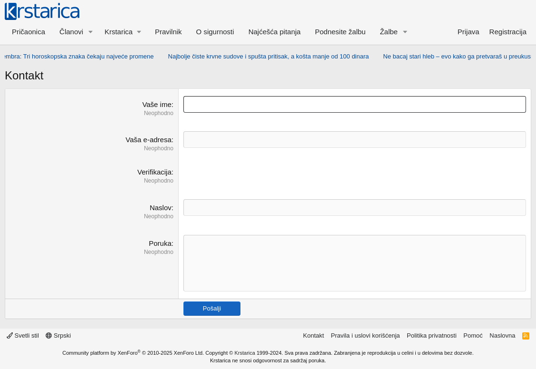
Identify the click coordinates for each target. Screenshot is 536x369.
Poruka (160, 243)
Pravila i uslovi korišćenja (365, 335)
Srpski (58, 335)
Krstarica (245, 353)
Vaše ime (156, 104)
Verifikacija (154, 172)
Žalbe (389, 32)
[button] (90, 31)
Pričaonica (28, 32)
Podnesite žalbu (340, 32)
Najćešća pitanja (275, 32)
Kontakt (313, 335)
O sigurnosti (215, 32)
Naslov (161, 208)
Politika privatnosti (432, 335)
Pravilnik (168, 32)
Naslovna (502, 335)
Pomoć (472, 335)
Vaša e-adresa (148, 140)
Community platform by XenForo (133, 353)
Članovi (71, 32)
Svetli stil (23, 335)
